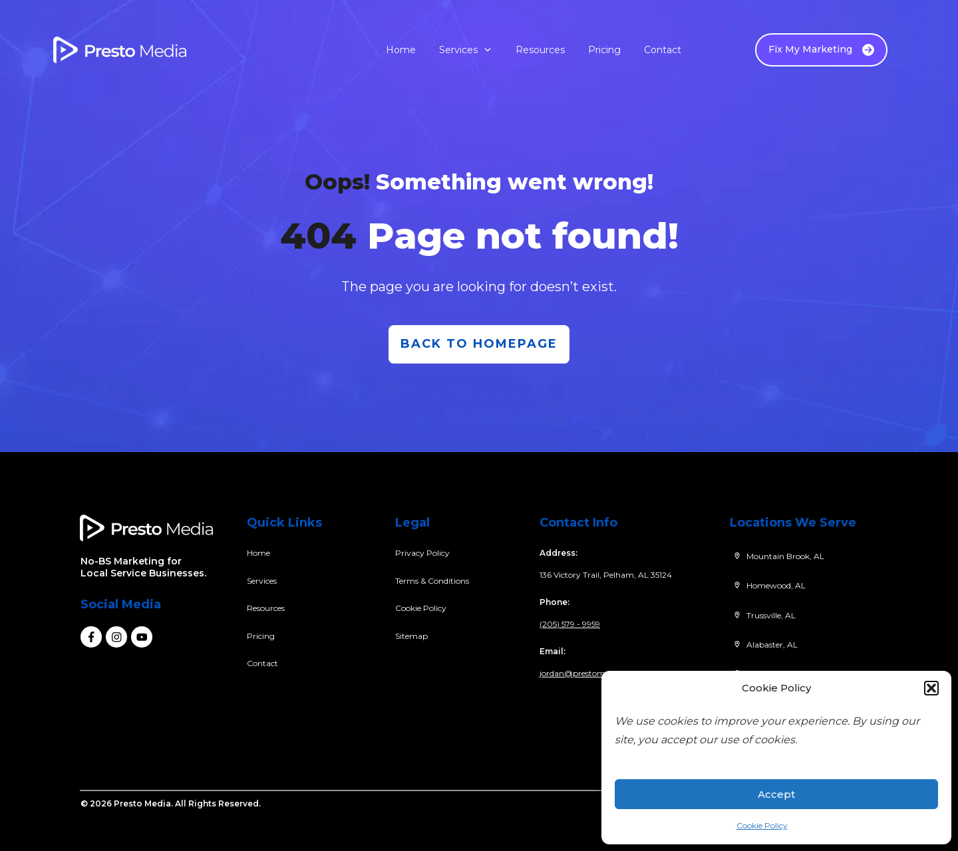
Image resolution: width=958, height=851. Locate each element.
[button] (931, 688)
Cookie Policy (762, 825)
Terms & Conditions (432, 581)
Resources (266, 608)
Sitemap (411, 636)
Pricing (261, 636)
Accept (776, 794)
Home (258, 553)
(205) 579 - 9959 (570, 624)
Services (262, 581)
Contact (262, 663)
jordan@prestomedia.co (585, 673)
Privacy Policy (422, 553)
